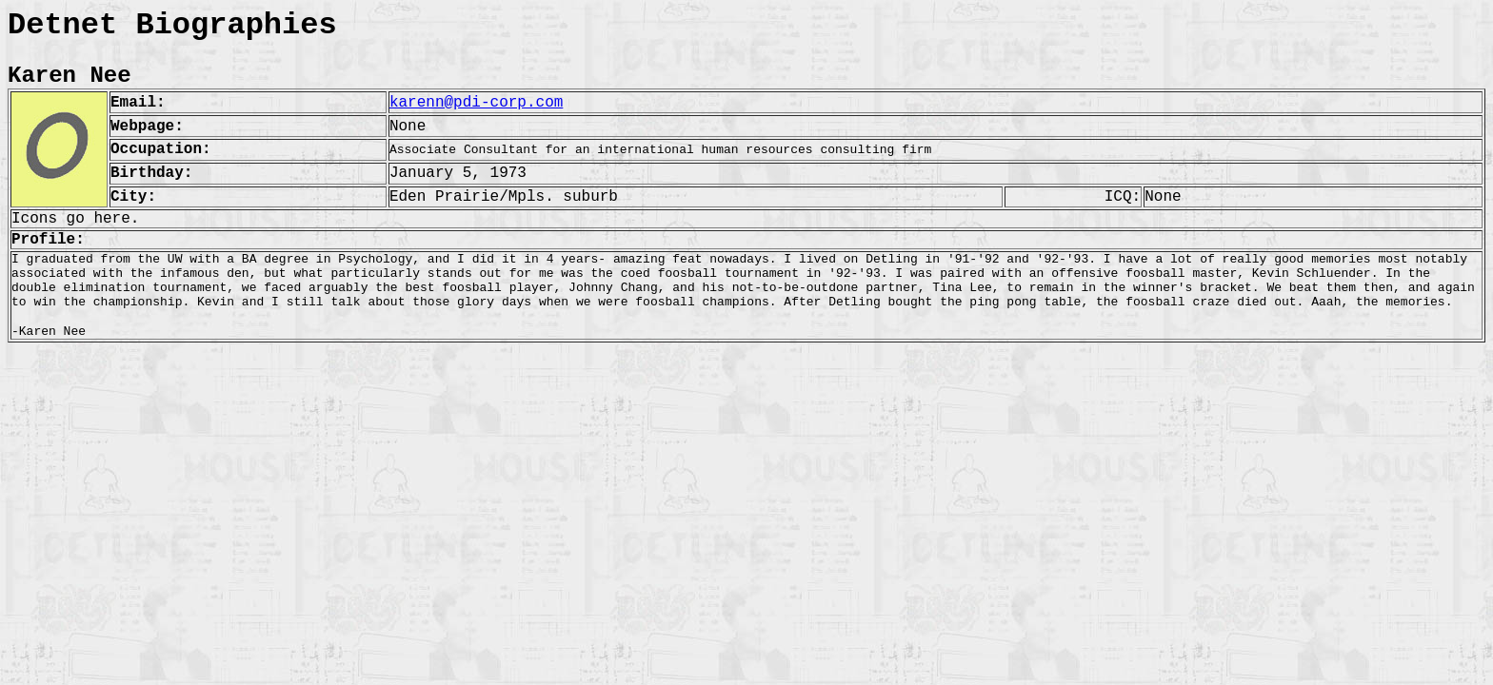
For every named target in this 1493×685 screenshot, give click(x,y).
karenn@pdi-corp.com (476, 102)
